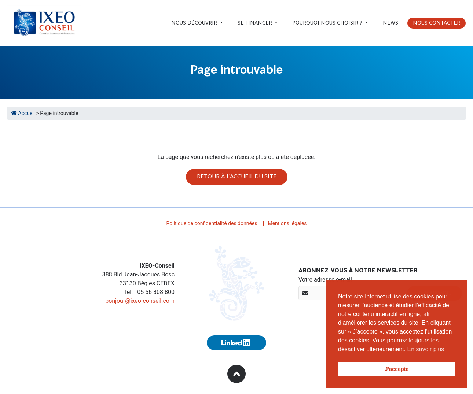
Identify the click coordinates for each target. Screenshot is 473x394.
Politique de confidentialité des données (211, 223)
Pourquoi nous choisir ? (328, 23)
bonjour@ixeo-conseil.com (140, 300)
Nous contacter (436, 23)
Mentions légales (287, 223)
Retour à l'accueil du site (236, 177)
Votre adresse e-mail (325, 279)
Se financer (256, 23)
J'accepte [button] (396, 369)
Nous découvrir (195, 23)
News (390, 23)
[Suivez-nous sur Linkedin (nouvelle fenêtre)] (236, 342)
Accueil (23, 113)
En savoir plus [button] (425, 349)
